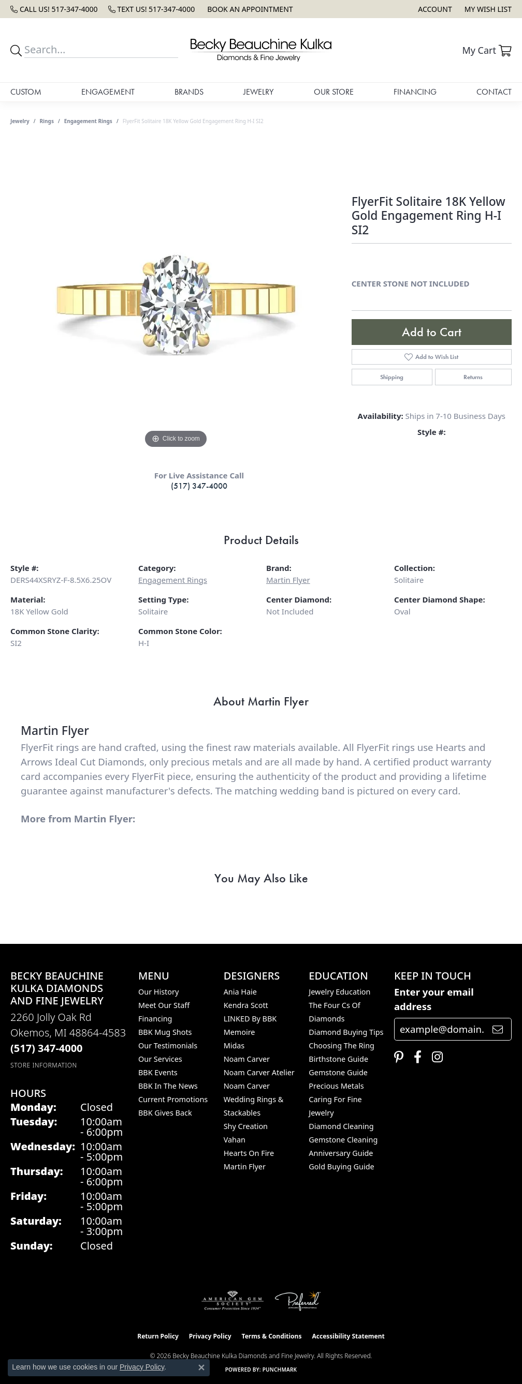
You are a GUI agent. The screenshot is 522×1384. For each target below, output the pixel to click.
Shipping (391, 377)
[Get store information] (43, 1065)
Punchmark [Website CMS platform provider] (280, 1369)
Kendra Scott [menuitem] (246, 1005)
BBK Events (158, 1072)
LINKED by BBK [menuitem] (250, 1019)
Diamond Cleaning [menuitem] (341, 1126)
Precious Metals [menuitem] (336, 1086)
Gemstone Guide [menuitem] (338, 1072)
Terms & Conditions (272, 1336)
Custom (25, 91)
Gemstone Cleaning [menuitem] (343, 1140)
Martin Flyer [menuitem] (245, 1166)
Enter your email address (434, 999)
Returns (473, 377)
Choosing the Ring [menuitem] (341, 1045)
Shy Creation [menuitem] (246, 1126)
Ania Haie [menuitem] (240, 992)
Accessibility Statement (348, 1336)
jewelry (20, 121)
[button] (434, 9)
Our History (158, 992)
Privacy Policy (210, 1336)
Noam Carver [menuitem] (247, 1059)
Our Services (160, 1059)
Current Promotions (173, 1099)
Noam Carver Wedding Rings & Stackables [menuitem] (254, 1099)
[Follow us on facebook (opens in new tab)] (415, 1057)
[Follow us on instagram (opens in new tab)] (435, 1057)
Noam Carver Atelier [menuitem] (259, 1072)
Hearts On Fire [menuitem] (249, 1153)
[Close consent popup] (201, 1367)
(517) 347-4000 (199, 485)
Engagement (108, 91)
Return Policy (158, 1336)
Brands (189, 91)
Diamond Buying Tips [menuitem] (346, 1032)
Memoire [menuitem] (239, 1032)
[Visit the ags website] (233, 1301)
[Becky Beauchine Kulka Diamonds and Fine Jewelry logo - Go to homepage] (260, 50)
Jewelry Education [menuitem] (339, 992)
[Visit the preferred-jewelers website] (297, 1301)
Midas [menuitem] (234, 1045)
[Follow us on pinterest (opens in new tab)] (396, 1057)
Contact (494, 91)
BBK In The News (168, 1086)
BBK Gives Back (165, 1113)
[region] (175, 296)
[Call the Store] (46, 1048)
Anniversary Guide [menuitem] (341, 1153)
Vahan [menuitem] (234, 1140)
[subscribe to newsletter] (497, 1029)
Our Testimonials (167, 1045)
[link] (54, 9)
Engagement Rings (88, 121)
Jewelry (258, 91)
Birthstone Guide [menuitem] (338, 1059)
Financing (415, 91)
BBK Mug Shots (165, 1032)
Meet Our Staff (164, 1005)
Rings (47, 121)
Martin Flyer (288, 580)
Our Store (334, 91)
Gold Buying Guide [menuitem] (341, 1166)
